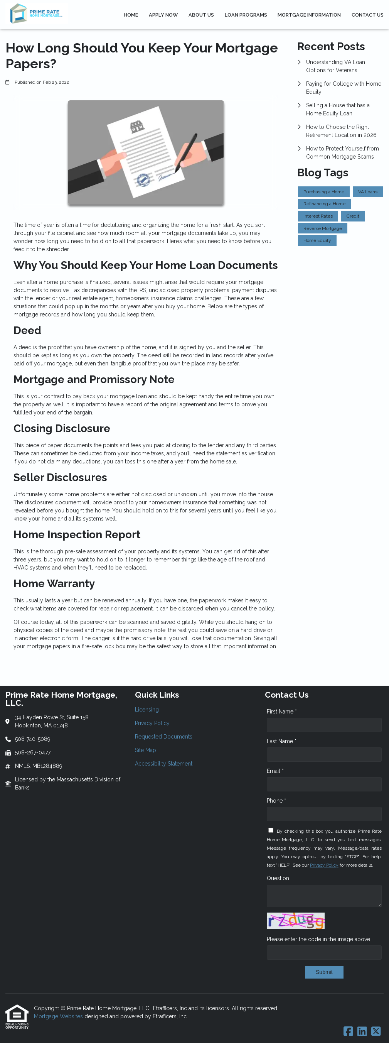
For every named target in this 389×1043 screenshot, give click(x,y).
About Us (201, 15)
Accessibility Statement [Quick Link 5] (163, 764)
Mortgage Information (309, 15)
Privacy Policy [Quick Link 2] (152, 723)
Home (131, 15)
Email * (275, 771)
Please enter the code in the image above (318, 939)
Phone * (276, 801)
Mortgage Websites (59, 1016)
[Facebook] (348, 1032)
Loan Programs (246, 15)
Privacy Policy (324, 865)
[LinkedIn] (362, 1032)
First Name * (282, 711)
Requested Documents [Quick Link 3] (163, 737)
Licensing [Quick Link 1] (147, 710)
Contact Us (368, 15)
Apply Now (163, 15)
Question (278, 878)
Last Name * (281, 741)
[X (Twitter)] (376, 1032)
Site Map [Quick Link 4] (145, 750)
